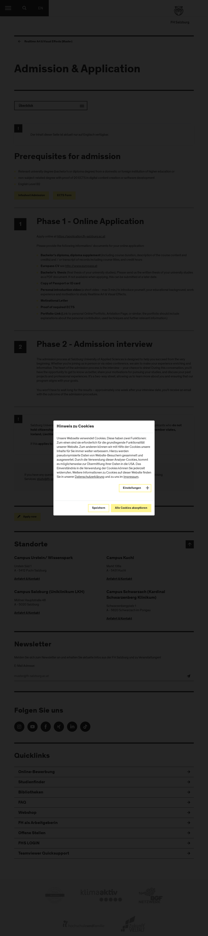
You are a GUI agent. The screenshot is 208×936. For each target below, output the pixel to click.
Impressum (131, 477)
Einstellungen (132, 488)
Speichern (98, 508)
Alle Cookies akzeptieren (131, 508)
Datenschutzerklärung (89, 477)
